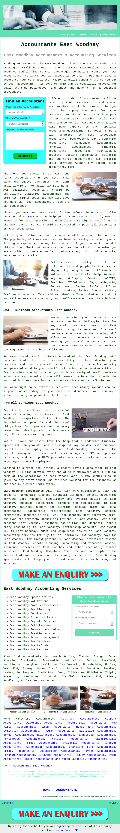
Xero (68, 286)
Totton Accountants (39, 759)
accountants (87, 114)
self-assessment (75, 298)
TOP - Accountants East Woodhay (27, 765)
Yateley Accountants (69, 738)
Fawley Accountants (59, 730)
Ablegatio (107, 282)
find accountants (27, 656)
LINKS (72, 35)
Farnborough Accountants (96, 734)
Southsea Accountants (79, 718)
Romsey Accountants (18, 750)
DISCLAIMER (108, 35)
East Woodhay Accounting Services (42, 588)
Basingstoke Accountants (55, 734)
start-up (20, 87)
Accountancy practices (99, 122)
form (106, 220)
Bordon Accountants (18, 734)
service (48, 239)
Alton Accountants (55, 726)
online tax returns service (48, 235)
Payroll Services (43, 621)
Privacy (112, 803)
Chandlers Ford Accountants (92, 746)
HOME (63, 35)
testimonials (76, 247)
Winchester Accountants (45, 746)
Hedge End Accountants (95, 726)
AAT (5, 189)
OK (76, 830)
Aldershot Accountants (44, 722)
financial (70, 79)
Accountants (45, 718)
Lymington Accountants (21, 730)
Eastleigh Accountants (97, 730)
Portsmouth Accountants (23, 738)
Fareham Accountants (19, 755)
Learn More (63, 830)
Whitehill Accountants (81, 742)
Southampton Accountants (59, 750)
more (50, 680)
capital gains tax (90, 507)
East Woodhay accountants (23, 490)
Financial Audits (43, 617)
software (57, 274)
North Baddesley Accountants (84, 759)
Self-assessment (63, 262)
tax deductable (14, 205)
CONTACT (94, 35)
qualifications (14, 185)
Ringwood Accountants (54, 755)
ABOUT (83, 35)
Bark (31, 216)
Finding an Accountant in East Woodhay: (34, 63)
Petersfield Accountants (86, 722)
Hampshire (23, 718)
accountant (11, 75)
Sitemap (7, 803)
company (43, 243)
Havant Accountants (99, 750)
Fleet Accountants (42, 742)
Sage (93, 282)
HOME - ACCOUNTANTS (60, 790)
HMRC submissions (85, 490)
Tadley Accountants (90, 755)
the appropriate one (78, 110)
